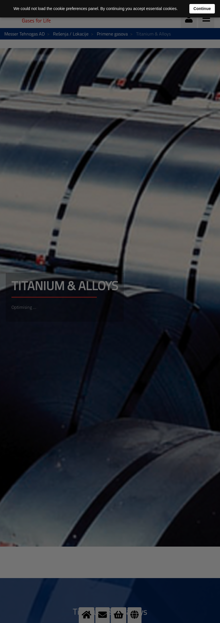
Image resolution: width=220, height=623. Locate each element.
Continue (202, 8)
